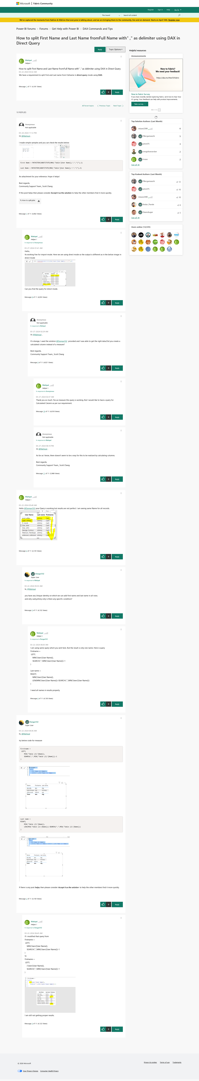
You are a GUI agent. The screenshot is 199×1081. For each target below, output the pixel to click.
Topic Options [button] (115, 49)
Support (123, 3)
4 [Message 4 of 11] (26, 551)
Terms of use (165, 1064)
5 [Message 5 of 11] (32, 611)
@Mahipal (25, 136)
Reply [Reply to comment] (117, 220)
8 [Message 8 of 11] (32, 297)
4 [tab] (156, 109)
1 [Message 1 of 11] (26, 86)
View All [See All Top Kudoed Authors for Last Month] (135, 217)
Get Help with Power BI (65, 28)
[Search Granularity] (111, 15)
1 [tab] (152, 109)
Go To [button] (177, 10)
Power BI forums (26, 28)
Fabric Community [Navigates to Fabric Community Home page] (43, 3)
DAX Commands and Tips (98, 28)
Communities (91, 3)
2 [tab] (153, 109)
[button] (100, 49)
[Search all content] (152, 15)
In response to (34, 243)
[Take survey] (139, 104)
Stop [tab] (159, 110)
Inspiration (69, 3)
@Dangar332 (61, 341)
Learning (112, 3)
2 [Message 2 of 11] (26, 900)
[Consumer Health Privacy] (49, 1072)
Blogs (103, 3)
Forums (58, 3)
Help (168, 9)
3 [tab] (155, 109)
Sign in (160, 9)
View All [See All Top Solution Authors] (135, 164)
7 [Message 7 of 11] (26, 214)
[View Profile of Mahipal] (28, 60)
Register (151, 9)
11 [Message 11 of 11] (44, 474)
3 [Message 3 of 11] (32, 1025)
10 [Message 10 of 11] (44, 412)
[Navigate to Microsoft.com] (23, 3)
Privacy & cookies (150, 1064)
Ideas (80, 3)
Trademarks (177, 1064)
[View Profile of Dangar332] (39, 574)
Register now (174, 20)
